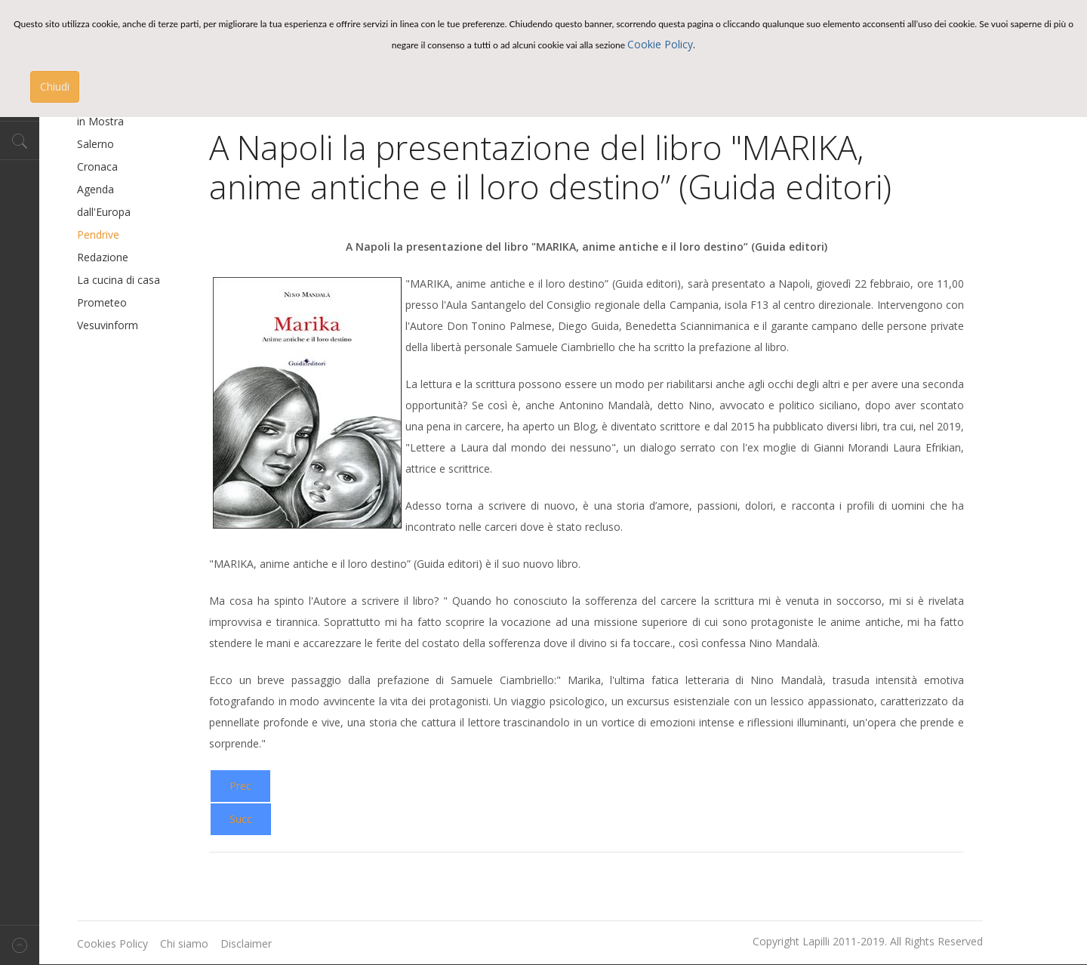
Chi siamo (184, 943)
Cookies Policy (112, 943)
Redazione (102, 257)
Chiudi (54, 86)
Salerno (95, 144)
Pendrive (98, 234)
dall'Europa (104, 212)
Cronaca (97, 166)
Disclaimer (246, 943)
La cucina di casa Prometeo (118, 291)
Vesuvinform (107, 325)
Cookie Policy (660, 44)
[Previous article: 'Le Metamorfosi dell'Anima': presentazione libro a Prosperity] (240, 786)
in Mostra (100, 121)
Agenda (95, 189)
